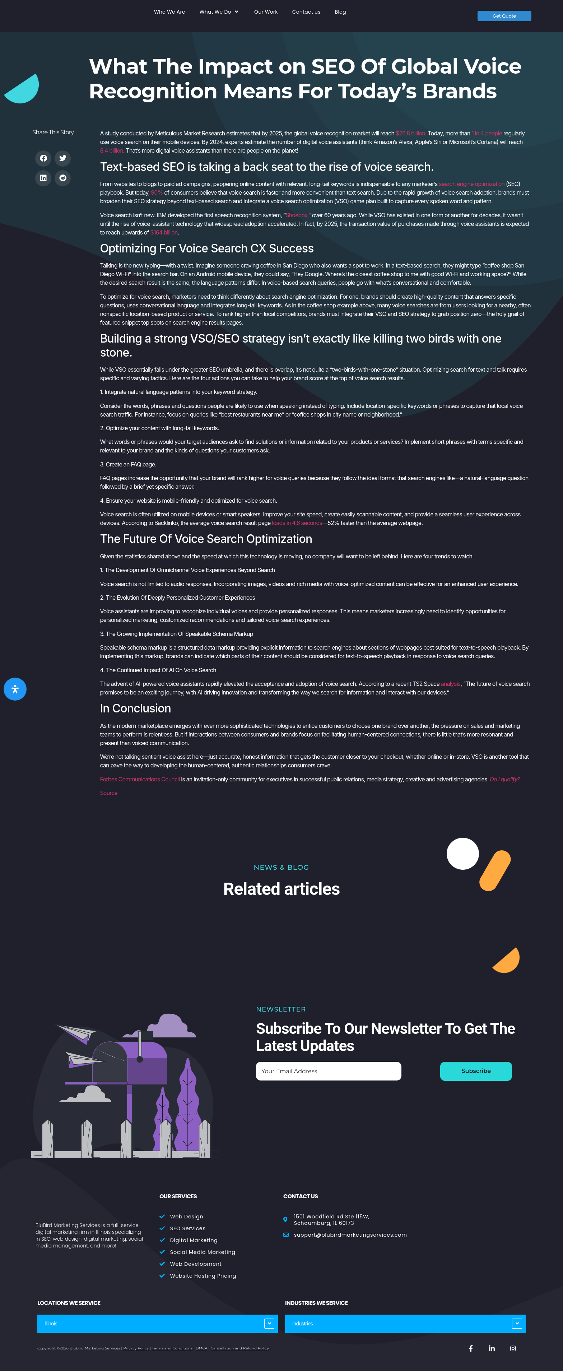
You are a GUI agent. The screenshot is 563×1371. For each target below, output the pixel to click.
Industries (302, 1323)
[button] (43, 158)
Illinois (51, 1323)
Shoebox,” (298, 215)
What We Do (220, 11)
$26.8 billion (410, 133)
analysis (451, 683)
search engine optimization (471, 183)
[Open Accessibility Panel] (15, 689)
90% (157, 192)
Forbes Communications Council (140, 779)
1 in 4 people (486, 133)
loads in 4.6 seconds (297, 522)
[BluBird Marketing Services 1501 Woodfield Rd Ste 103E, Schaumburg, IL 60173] (467, 1222)
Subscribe (476, 1071)
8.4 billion (111, 150)
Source (108, 792)
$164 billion (163, 232)
